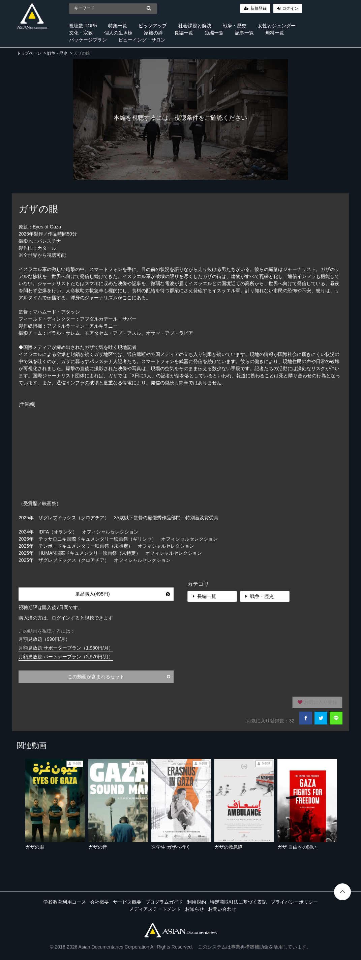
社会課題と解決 (194, 25)
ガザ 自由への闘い (297, 847)
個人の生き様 (118, 32)
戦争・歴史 (234, 25)
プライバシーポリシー (294, 902)
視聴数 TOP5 (83, 25)
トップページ (29, 53)
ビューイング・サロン (142, 40)
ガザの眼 (34, 847)
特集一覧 (117, 25)
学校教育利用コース (64, 902)
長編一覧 (183, 32)
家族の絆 (153, 32)
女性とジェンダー (277, 25)
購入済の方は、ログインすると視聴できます (66, 618)
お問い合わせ (222, 909)
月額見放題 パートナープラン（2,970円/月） (66, 656)
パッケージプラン (88, 40)
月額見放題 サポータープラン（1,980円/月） (66, 648)
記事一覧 (244, 32)
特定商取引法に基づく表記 (238, 902)
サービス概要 (127, 902)
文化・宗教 (81, 32)
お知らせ (194, 909)
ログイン (290, 8)
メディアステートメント (155, 909)
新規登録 (258, 8)
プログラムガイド (164, 902)
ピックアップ (153, 25)
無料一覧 (274, 32)
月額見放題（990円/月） (44, 639)
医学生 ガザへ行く (170, 847)
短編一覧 (214, 32)
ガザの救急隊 (228, 847)
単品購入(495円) (122, 594)
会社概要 (99, 902)
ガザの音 (97, 847)
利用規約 (196, 902)
